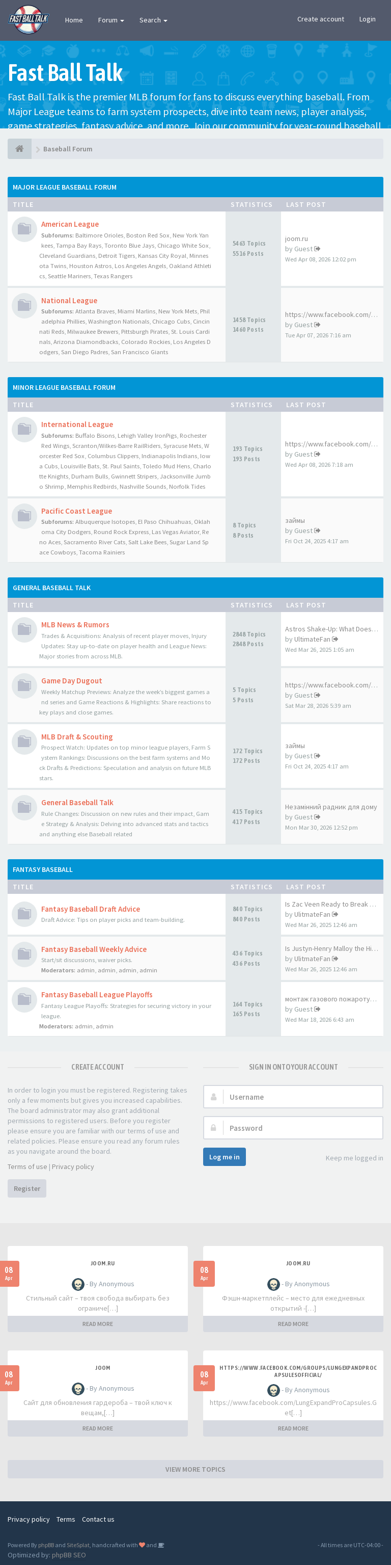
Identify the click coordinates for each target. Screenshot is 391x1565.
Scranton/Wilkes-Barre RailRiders (116, 445)
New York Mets (177, 311)
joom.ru (296, 238)
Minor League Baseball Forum (64, 387)
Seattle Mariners (69, 276)
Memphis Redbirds (92, 486)
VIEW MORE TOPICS (195, 1469)
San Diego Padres (84, 352)
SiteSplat (78, 1545)
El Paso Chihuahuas (164, 521)
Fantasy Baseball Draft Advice (90, 909)
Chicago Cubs (171, 321)
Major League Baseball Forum (65, 187)
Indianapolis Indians (169, 456)
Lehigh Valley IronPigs (147, 435)
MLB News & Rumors (75, 624)
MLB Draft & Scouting (77, 736)
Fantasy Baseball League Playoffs (97, 994)
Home (74, 19)
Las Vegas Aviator (175, 532)
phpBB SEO (69, 1554)
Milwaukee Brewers (92, 331)
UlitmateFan (312, 914)
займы (295, 520)
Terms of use (27, 1166)
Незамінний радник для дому (331, 806)
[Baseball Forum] (20, 149)
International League (77, 424)
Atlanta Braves (95, 311)
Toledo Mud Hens (166, 466)
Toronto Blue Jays (129, 245)
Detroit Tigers (116, 255)
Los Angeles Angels (140, 266)
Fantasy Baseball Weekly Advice (94, 949)
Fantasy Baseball (43, 869)
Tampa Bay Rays (78, 245)
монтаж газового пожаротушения (338, 998)
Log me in (224, 1156)
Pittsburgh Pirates (144, 331)
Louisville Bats (80, 466)
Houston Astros (90, 266)
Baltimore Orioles (99, 235)
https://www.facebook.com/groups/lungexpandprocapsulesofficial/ (298, 1371)
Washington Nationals (118, 321)
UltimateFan (312, 639)
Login (367, 18)
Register (27, 1188)
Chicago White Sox (183, 245)
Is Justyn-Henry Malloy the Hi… (331, 948)
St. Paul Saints (120, 466)
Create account (320, 18)
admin (86, 970)
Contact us (98, 1519)
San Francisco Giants (139, 352)
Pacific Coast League (76, 511)
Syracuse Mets (182, 445)
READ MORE (97, 1324)
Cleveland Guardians (67, 255)
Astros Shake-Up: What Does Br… (335, 628)
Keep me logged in (349, 1158)
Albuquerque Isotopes (105, 521)
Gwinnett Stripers (134, 476)
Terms (66, 1519)
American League (70, 224)
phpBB (46, 1545)
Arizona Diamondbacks (85, 342)
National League (69, 300)
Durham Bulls (89, 476)
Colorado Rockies (145, 342)
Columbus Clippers (113, 456)
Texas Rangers (113, 276)
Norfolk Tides (187, 486)
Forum (111, 19)
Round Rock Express (121, 532)
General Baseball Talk (52, 587)
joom (102, 1367)
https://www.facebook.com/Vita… (337, 314)
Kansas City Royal (162, 255)
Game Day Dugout (71, 680)
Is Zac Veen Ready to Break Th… (334, 904)
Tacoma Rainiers (102, 552)
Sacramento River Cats (94, 542)
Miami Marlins (136, 311)
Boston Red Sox (148, 235)
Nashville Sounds (143, 486)
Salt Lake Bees (147, 542)
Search (153, 19)
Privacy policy (73, 1166)
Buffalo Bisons (95, 435)
